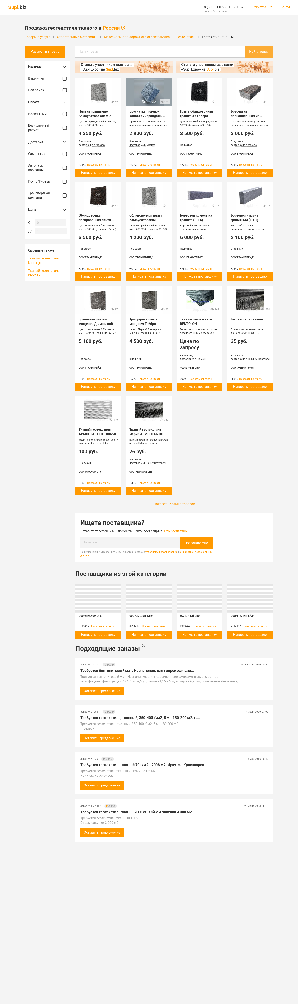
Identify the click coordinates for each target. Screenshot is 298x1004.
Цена (47, 209)
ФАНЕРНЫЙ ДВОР (190, 367)
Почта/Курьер (47, 181)
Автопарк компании (47, 167)
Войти (285, 7)
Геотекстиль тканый (247, 319)
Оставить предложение (102, 690)
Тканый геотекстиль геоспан (44, 273)
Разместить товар (48, 52)
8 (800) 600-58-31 (217, 7)
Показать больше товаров (174, 504)
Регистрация (262, 7)
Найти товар (88, 51)
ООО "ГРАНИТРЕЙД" (90, 153)
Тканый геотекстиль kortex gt (44, 260)
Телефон (90, 542)
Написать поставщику (98, 173)
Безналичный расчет (47, 127)
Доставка (47, 142)
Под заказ (47, 90)
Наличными (47, 114)
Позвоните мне (196, 542)
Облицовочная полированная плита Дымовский (95, 219)
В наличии (47, 78)
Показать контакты (98, 164)
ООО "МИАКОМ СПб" (90, 471)
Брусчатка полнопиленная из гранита (245, 115)
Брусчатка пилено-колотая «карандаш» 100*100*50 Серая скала (148, 115)
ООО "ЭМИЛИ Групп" (242, 367)
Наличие (47, 66)
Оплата (47, 102)
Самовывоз (47, 154)
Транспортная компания (47, 195)
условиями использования (161, 551)
